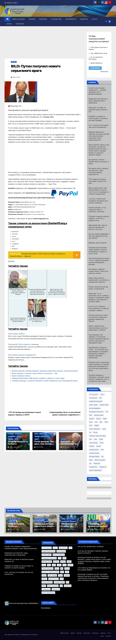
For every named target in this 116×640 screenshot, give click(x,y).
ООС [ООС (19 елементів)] (90, 425)
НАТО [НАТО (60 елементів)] (106, 422)
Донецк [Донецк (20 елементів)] (99, 418)
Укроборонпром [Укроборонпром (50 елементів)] (94, 449)
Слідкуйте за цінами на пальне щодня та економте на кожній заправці (98, 118)
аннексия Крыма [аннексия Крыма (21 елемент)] (94, 453)
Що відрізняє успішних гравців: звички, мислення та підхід (99, 161)
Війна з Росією (18, 19)
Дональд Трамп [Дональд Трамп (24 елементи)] (98, 415)
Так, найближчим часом (98, 53)
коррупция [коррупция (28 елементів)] (97, 463)
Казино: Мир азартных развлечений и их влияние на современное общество (99, 280)
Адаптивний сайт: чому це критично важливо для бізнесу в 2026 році (98, 227)
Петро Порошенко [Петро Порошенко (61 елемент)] (94, 429)
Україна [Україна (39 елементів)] (98, 446)
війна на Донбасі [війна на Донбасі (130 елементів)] (100, 460)
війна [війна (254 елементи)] (91, 460)
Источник (11, 261)
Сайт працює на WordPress (12, 634)
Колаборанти (11, 436)
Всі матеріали (45, 608)
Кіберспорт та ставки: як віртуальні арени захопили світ (98, 110)
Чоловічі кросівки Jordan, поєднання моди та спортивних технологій (97, 209)
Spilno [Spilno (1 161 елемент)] (102, 394)
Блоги (9, 24)
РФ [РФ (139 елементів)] (90, 432)
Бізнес (10, 518)
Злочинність (70, 19)
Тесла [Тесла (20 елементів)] (101, 442)
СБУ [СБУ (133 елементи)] (90, 439)
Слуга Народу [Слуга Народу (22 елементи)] (93, 442)
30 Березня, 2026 (95, 529)
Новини (51, 433)
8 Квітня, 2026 (14, 529)
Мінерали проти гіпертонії (98, 243)
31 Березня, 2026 (68, 529)
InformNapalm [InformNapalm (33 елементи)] (93, 394)
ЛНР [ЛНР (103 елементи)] (96, 422)
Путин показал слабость (16, 334)
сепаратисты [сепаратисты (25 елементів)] (93, 467)
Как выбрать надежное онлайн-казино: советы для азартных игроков (98, 271)
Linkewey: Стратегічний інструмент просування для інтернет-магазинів (98, 201)
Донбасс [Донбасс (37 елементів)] (91, 418)
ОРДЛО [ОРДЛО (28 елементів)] (96, 425)
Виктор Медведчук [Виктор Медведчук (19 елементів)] (94, 408)
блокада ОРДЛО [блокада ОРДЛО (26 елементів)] (94, 456)
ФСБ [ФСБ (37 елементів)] (102, 449)
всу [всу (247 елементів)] (102, 456)
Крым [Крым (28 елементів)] (91, 422)
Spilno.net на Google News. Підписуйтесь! (21, 603)
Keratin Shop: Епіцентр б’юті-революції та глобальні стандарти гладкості (99, 308)
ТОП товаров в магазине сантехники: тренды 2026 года (98, 181)
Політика (43, 19)
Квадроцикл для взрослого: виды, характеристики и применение (98, 101)
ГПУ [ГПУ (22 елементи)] (106, 411)
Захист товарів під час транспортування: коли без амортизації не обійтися (98, 328)
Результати (104, 71)
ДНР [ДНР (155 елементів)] (90, 415)
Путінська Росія (45, 436)
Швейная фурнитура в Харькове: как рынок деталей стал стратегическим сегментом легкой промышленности (99, 136)
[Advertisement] (44, 45)
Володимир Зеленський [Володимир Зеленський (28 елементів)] (96, 411)
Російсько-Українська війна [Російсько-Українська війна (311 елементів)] (97, 436)
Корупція (19, 436)
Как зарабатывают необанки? (93, 546)
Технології (46, 521)
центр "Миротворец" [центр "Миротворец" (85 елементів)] (95, 470)
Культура (84, 19)
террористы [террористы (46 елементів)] (102, 467)
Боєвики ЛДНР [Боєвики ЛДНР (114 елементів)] (104, 405)
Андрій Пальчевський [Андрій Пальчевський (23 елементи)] (95, 401)
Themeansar (34, 634)
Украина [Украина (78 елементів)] (91, 446)
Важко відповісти (95, 63)
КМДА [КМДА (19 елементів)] (104, 418)
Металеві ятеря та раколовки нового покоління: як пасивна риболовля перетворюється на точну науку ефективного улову (99, 366)
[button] (106, 21)
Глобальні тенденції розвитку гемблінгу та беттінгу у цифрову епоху (99, 218)
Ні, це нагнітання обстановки (95, 58)
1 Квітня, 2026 (41, 529)
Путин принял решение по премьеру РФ (22, 355)
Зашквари (11, 433)
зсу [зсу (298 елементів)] (90, 463)
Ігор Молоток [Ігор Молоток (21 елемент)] (93, 398)
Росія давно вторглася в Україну (98, 48)
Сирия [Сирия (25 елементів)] (101, 439)
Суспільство (56, 19)
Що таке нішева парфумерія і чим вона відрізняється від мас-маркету (99, 236)
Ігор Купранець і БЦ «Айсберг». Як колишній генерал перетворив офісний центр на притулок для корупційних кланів (99, 339)
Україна (32, 19)
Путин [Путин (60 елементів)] (104, 429)
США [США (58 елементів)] (95, 439)
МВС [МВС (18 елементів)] (101, 422)
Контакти (20, 24)
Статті (94, 19)
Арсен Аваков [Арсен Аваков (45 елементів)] (93, 405)
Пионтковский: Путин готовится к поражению (23, 344)
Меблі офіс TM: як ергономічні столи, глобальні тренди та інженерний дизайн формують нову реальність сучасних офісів (99, 297)
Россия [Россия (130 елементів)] (95, 432)
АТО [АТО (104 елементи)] (100, 398)
